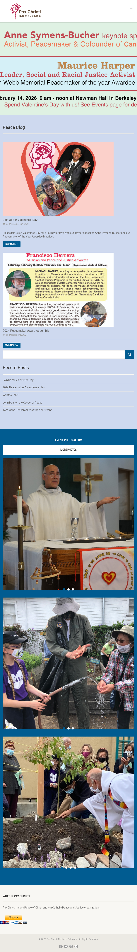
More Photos (68, 449)
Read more (11, 244)
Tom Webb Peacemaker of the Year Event (27, 410)
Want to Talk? (10, 395)
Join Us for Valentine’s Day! (20, 220)
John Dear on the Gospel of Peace (22, 402)
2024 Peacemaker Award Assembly (26, 330)
